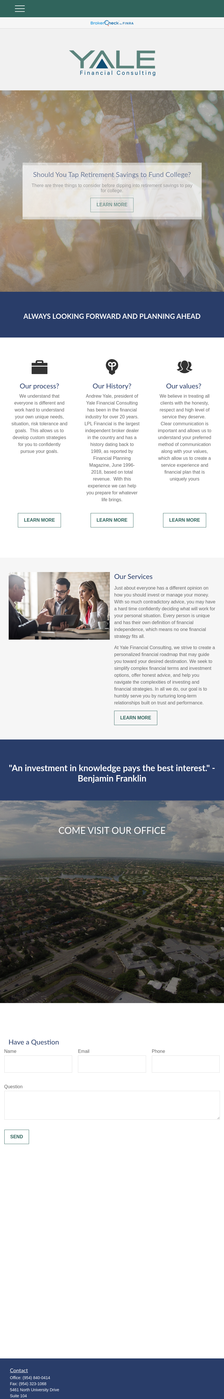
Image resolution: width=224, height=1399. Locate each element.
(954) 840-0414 (36, 1377)
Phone (158, 1051)
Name (10, 1051)
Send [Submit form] (16, 1136)
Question (13, 1086)
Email (83, 1051)
